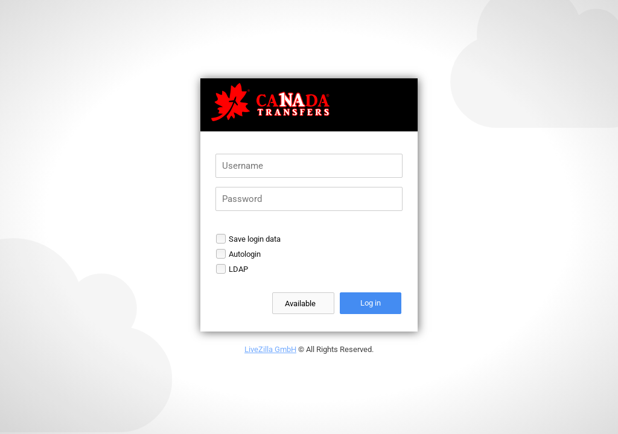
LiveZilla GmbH (270, 349)
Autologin (245, 254)
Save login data (255, 239)
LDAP (238, 269)
